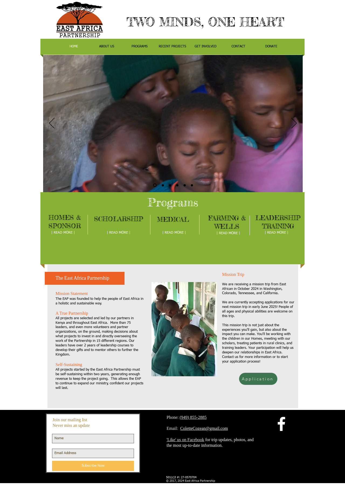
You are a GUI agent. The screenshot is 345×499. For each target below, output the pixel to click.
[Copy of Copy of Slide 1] (185, 185)
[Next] (294, 123)
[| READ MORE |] (63, 233)
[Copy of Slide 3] (192, 185)
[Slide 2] (170, 185)
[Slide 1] (163, 185)
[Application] (258, 379)
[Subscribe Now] (93, 466)
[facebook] (281, 423)
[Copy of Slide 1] (155, 185)
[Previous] (51, 123)
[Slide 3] (177, 185)
